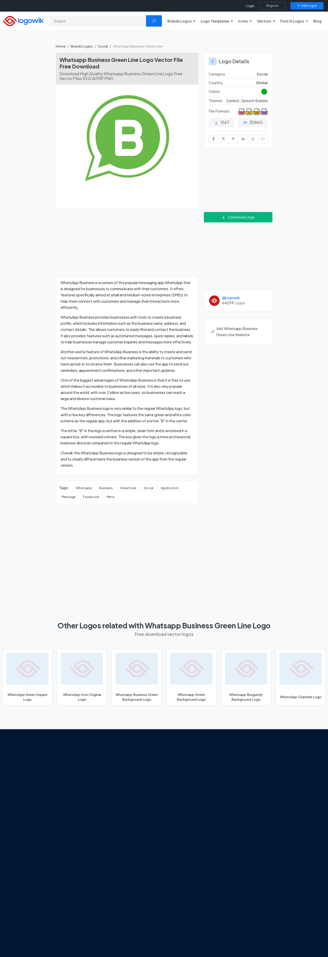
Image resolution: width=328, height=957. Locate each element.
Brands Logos (82, 46)
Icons (249, 772)
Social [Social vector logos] (148, 488)
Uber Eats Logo (182, 788)
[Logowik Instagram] (41, 809)
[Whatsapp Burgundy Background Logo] (246, 677)
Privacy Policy (33, 789)
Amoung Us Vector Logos (190, 756)
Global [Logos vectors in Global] (262, 82)
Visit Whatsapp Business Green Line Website (234, 331)
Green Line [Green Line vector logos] (128, 488)
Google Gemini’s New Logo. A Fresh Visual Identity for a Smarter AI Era (129, 758)
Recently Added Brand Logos (267, 796)
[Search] (97, 21)
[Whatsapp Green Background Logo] (191, 677)
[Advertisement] (127, 245)
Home (61, 46)
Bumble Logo (181, 804)
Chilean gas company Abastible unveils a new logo (127, 798)
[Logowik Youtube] (60, 809)
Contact (29, 781)
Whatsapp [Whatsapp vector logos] (84, 488)
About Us (30, 773)
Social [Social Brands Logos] (262, 74)
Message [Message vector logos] (69, 497)
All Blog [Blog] (102, 822)
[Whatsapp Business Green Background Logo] (136, 677)
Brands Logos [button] (179, 21)
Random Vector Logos (262, 828)
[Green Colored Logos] (264, 91)
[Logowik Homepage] (23, 20)
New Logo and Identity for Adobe (122, 788)
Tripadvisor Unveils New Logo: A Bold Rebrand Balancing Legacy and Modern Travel (127, 774)
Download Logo (238, 217)
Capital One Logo (184, 796)
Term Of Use (32, 797)
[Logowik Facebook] (23, 809)
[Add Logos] (306, 5)
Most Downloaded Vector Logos (270, 804)
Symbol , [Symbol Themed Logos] (233, 100)
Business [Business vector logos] (106, 488)
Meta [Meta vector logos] (110, 497)
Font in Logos (255, 788)
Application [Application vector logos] (170, 488)
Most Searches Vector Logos (267, 820)
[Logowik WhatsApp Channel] (79, 809)
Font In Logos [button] (292, 21)
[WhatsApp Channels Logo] (300, 677)
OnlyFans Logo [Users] (182, 772)
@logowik (231, 297)
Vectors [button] (264, 21)
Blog (317, 21)
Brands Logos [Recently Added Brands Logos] (255, 756)
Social (103, 46)
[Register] (272, 5)
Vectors (251, 780)
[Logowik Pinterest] (51, 809)
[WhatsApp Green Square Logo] (27, 677)
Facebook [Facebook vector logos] (91, 497)
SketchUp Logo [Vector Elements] (183, 780)
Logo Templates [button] (215, 21)
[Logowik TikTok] (69, 809)
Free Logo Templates (261, 764)
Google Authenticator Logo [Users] (192, 764)
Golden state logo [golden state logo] (185, 812)
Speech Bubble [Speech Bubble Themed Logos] (254, 100)
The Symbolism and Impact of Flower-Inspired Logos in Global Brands (126, 811)
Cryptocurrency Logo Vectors (268, 812)
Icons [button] (243, 21)
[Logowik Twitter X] (32, 809)
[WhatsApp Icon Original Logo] (82, 677)
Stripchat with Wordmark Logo (194, 820)
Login (250, 6)
